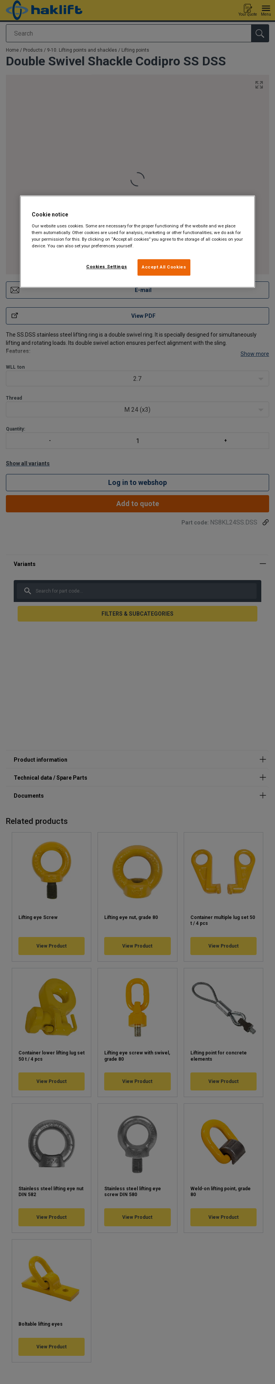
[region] (137, 242)
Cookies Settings (106, 267)
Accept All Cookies (164, 267)
